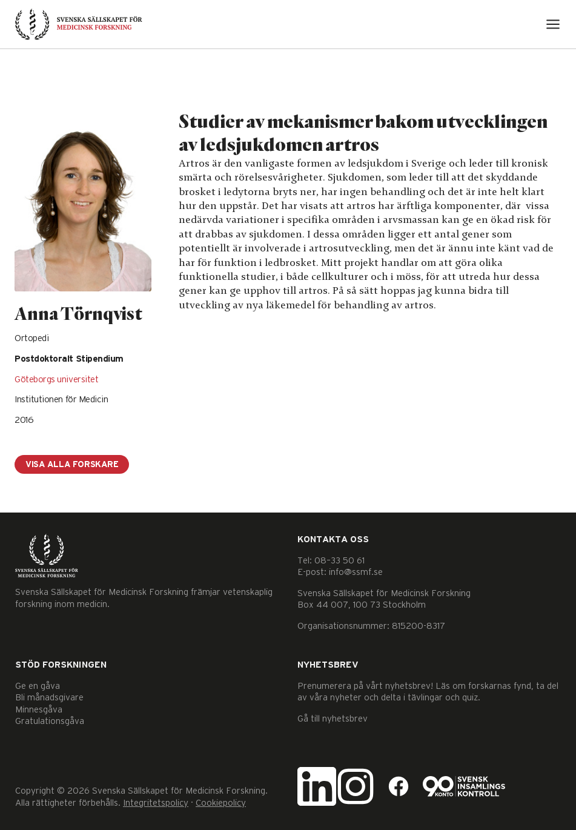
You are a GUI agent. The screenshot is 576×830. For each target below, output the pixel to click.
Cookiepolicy (221, 803)
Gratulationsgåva (49, 721)
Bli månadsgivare (49, 697)
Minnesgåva (38, 709)
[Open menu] (553, 24)
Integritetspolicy (155, 803)
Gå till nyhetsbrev (332, 718)
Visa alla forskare (71, 464)
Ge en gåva (37, 686)
